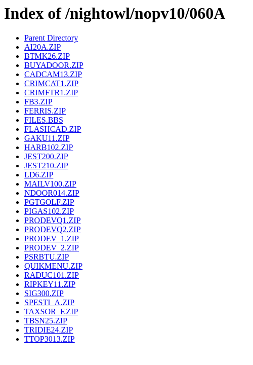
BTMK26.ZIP (47, 56)
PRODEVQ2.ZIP (52, 229)
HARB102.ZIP (48, 147)
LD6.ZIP (38, 174)
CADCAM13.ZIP (53, 74)
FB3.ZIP (38, 101)
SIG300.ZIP (44, 293)
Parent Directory (51, 37)
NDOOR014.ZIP (51, 193)
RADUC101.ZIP (51, 275)
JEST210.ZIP (46, 165)
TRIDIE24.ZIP (48, 329)
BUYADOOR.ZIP (53, 65)
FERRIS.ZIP (45, 110)
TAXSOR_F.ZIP (51, 311)
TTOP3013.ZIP (49, 339)
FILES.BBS (43, 120)
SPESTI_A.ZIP (49, 302)
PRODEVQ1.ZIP (52, 220)
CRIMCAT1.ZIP (51, 83)
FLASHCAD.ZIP (52, 129)
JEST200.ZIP (46, 156)
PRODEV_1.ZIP (51, 238)
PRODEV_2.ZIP (51, 247)
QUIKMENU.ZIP (53, 266)
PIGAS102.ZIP (49, 211)
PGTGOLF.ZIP (49, 202)
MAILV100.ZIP (50, 183)
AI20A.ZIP (42, 47)
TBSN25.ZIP (45, 320)
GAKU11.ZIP (47, 138)
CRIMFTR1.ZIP (51, 92)
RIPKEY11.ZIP (49, 284)
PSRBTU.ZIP (46, 256)
